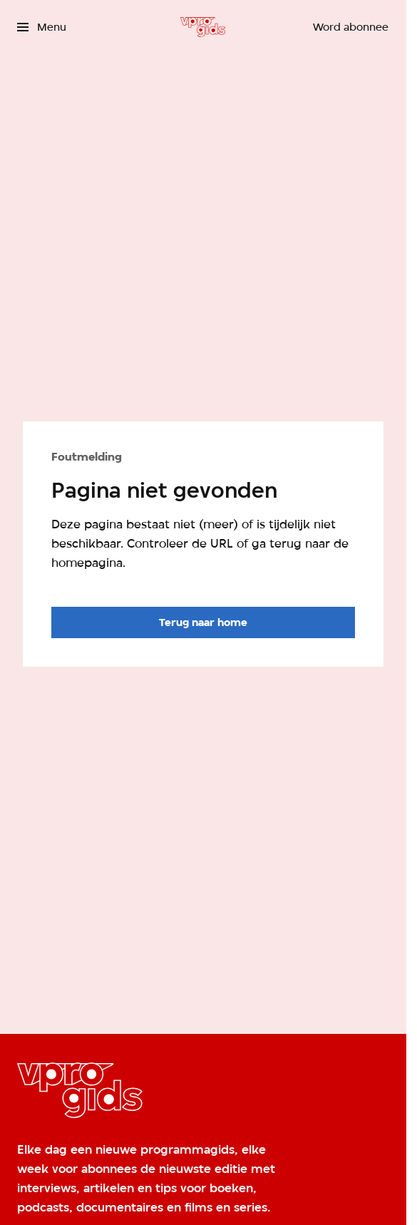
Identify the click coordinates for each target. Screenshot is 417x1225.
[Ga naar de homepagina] (203, 622)
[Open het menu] (42, 27)
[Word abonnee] (350, 27)
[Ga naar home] (202, 27)
